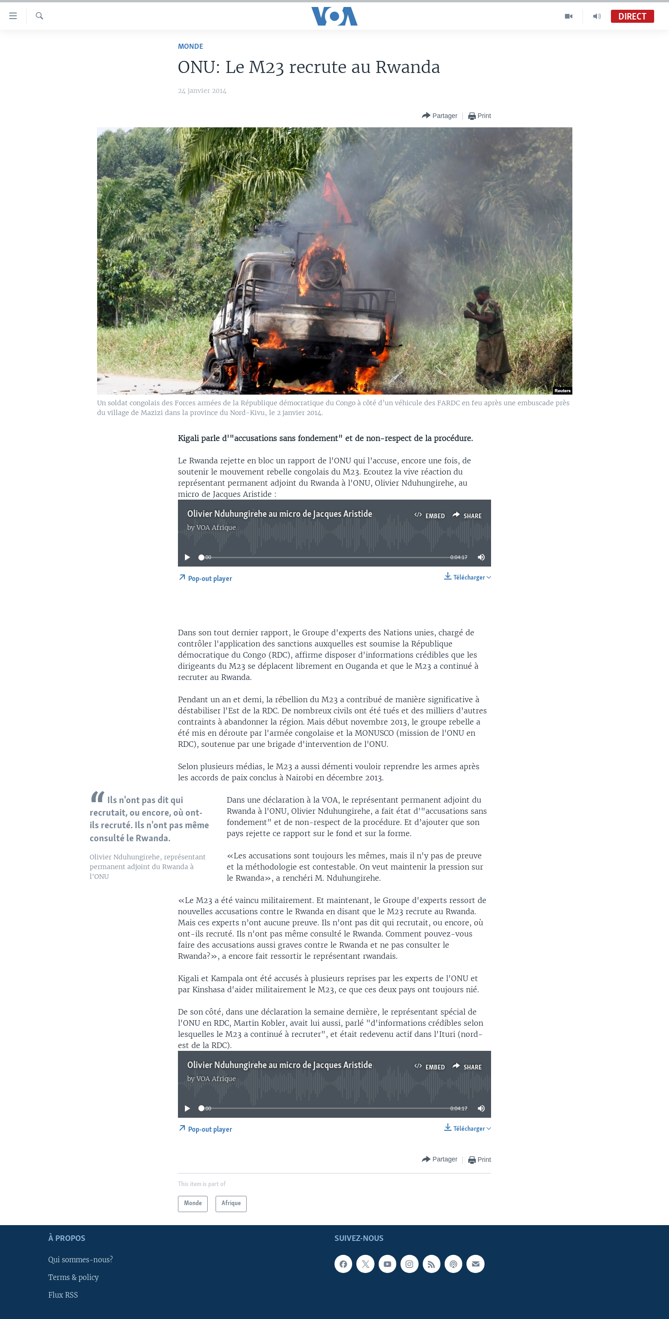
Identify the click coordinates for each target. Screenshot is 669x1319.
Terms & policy (73, 1277)
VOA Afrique (216, 527)
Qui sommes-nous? (80, 1260)
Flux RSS (63, 1295)
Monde (190, 47)
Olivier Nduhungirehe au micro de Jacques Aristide (279, 514)
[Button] (440, 116)
